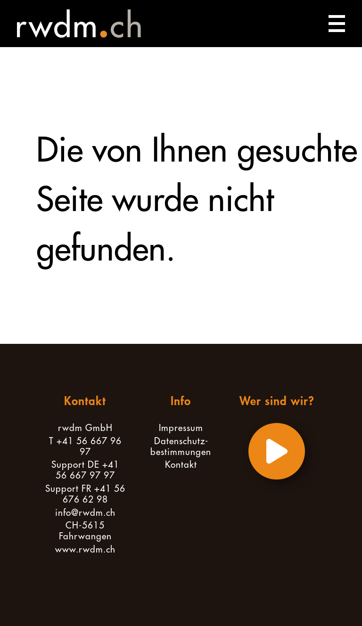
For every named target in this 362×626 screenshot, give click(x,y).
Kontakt (181, 464)
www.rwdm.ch (85, 549)
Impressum (181, 427)
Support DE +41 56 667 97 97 (85, 470)
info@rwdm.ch (85, 512)
